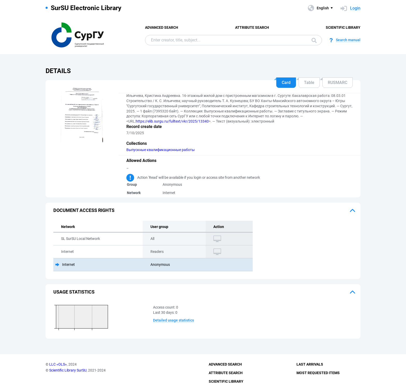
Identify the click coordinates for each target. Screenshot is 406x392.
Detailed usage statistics (173, 320)
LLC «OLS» (58, 364)
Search (314, 40)
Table (309, 82)
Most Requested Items (318, 373)
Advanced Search (161, 27)
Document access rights (83, 210)
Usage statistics (74, 292)
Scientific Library (343, 27)
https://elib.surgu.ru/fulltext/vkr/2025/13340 (172, 121)
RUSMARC (337, 82)
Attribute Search (252, 27)
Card (286, 82)
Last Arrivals (309, 364)
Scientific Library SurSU (67, 370)
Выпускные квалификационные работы (160, 150)
